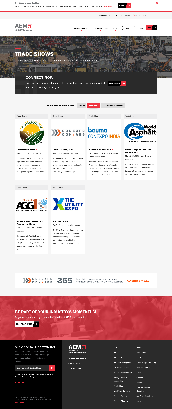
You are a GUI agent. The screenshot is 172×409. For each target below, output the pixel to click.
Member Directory (121, 401)
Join (149, 27)
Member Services (81, 28)
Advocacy (118, 358)
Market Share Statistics (123, 373)
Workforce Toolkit (143, 368)
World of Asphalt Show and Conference (138, 151)
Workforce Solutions (122, 391)
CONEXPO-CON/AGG (64, 149)
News (138, 347)
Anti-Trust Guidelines (144, 396)
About (115, 28)
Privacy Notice (19, 402)
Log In (138, 401)
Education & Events (121, 368)
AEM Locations (74, 369)
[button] (125, 27)
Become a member (24, 324)
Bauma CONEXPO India (101, 149)
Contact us (73, 363)
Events (116, 352)
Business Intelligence (122, 363)
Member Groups (120, 396)
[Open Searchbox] (154, 15)
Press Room (141, 352)
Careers (139, 378)
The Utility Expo (61, 221)
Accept (122, 6)
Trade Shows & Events (100, 28)
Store (138, 358)
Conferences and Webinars (112, 105)
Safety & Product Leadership (120, 379)
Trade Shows (93, 105)
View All (82, 105)
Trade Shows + (120, 386)
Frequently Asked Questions (143, 389)
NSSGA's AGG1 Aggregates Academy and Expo (30, 222)
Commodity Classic (27, 149)
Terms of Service (27, 377)
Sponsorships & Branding (146, 363)
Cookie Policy (107, 6)
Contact (139, 383)
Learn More (114, 83)
